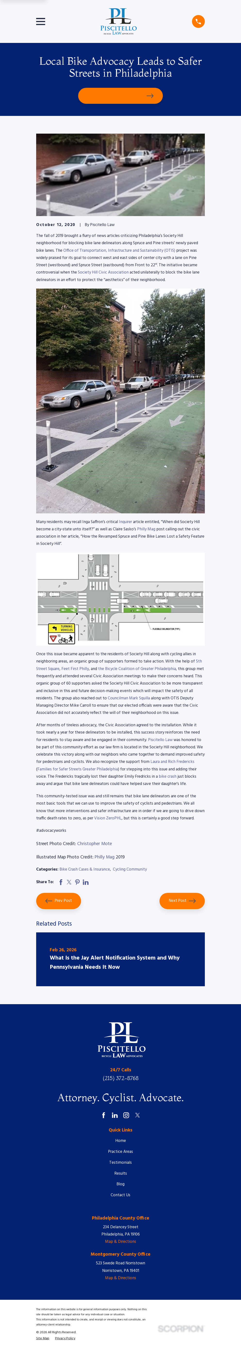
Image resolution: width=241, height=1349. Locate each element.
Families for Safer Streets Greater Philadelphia (77, 769)
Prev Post (58, 900)
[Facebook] (104, 1115)
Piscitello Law (160, 740)
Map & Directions (120, 1241)
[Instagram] (126, 1115)
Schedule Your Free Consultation (120, 95)
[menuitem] (42, 1338)
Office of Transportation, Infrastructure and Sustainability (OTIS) (119, 250)
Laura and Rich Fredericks (172, 762)
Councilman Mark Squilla (129, 698)
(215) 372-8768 (121, 1078)
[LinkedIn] (115, 1115)
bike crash (167, 776)
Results (120, 1173)
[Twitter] (138, 1115)
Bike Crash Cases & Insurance (84, 869)
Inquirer (125, 522)
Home (120, 1141)
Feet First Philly (75, 669)
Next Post (182, 900)
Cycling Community (130, 869)
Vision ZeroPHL (108, 818)
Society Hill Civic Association (103, 272)
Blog (120, 1184)
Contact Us (120, 1195)
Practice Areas (120, 1151)
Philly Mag (146, 529)
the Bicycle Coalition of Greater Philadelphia (137, 669)
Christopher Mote (94, 844)
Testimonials (120, 1162)
